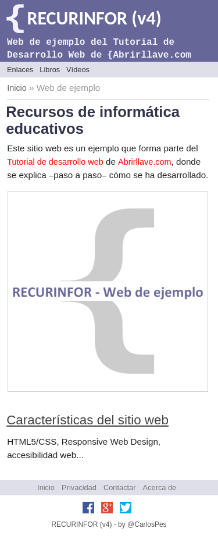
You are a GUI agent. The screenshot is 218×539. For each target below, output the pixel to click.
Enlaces (20, 69)
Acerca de (160, 487)
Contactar (119, 487)
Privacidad (79, 487)
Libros (50, 69)
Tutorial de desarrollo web (55, 161)
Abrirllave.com (144, 161)
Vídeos (78, 69)
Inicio (17, 88)
